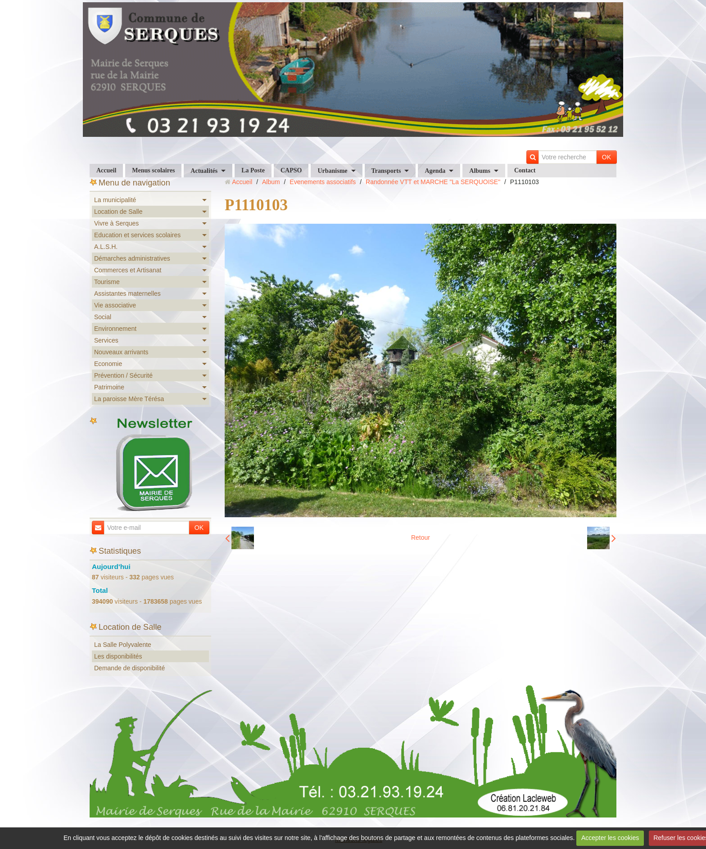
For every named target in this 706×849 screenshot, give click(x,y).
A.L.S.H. (106, 246)
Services (106, 340)
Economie (108, 363)
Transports (386, 170)
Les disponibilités (118, 656)
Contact (524, 170)
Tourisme (107, 281)
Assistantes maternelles (127, 293)
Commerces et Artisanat (127, 270)
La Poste (253, 170)
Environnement (115, 328)
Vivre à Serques (116, 223)
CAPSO (291, 170)
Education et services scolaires (137, 235)
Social (102, 317)
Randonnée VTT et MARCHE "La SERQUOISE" (433, 181)
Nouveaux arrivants (121, 352)
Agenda (435, 170)
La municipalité (115, 199)
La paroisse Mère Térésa (129, 398)
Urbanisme (332, 170)
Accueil (106, 170)
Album (271, 181)
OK (606, 157)
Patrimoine (109, 387)
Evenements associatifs (323, 181)
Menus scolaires (153, 170)
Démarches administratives (132, 258)
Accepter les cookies (610, 837)
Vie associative (115, 305)
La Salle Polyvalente (122, 644)
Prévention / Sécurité (123, 375)
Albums (479, 170)
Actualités (203, 170)
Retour (420, 537)
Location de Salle (118, 211)
